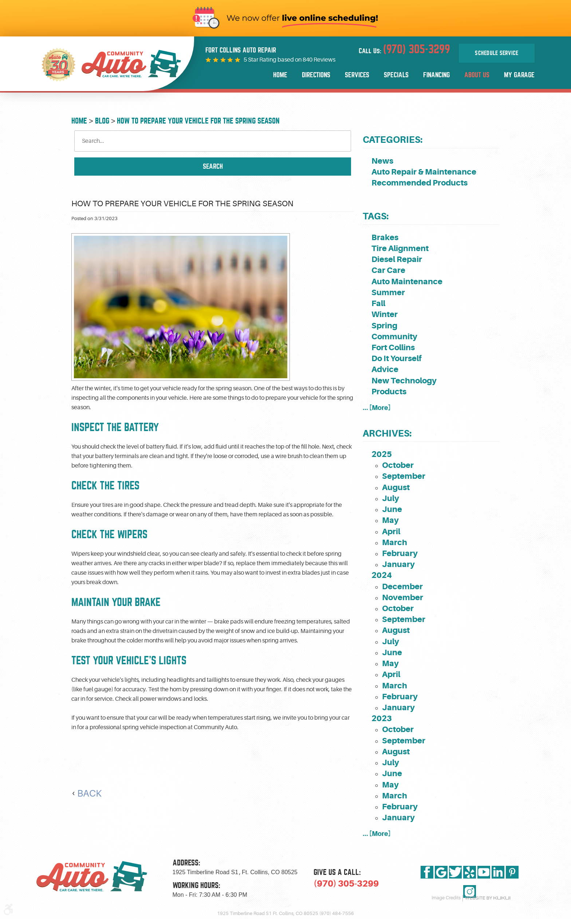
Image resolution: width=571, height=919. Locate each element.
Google (441, 872)
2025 (381, 454)
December (402, 586)
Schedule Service (496, 53)
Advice (384, 369)
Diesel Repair (396, 259)
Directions (316, 74)
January (398, 564)
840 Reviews (319, 59)
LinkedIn (498, 872)
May (390, 520)
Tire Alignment (400, 248)
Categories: (392, 139)
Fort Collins (393, 347)
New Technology (404, 380)
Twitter (455, 872)
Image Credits (446, 897)
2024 (381, 575)
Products (388, 391)
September (403, 476)
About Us (476, 74)
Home (280, 74)
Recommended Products (419, 182)
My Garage (519, 74)
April (391, 531)
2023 (381, 718)
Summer (388, 292)
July (390, 498)
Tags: (376, 216)
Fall (378, 303)
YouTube (483, 872)
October (398, 465)
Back (89, 793)
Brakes (384, 237)
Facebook (427, 872)
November (402, 597)
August (396, 487)
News (382, 160)
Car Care (388, 270)
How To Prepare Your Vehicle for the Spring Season (198, 121)
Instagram (469, 891)
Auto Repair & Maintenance (423, 171)
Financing (436, 74)
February (400, 553)
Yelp (469, 872)
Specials (396, 74)
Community (394, 336)
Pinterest (512, 872)
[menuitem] (280, 75)
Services (357, 74)
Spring (384, 325)
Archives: (387, 433)
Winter (384, 314)
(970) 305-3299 (346, 884)
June (392, 509)
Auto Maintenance (406, 281)
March (394, 542)
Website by (487, 898)
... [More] (377, 407)
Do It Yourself (396, 358)
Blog (102, 121)
